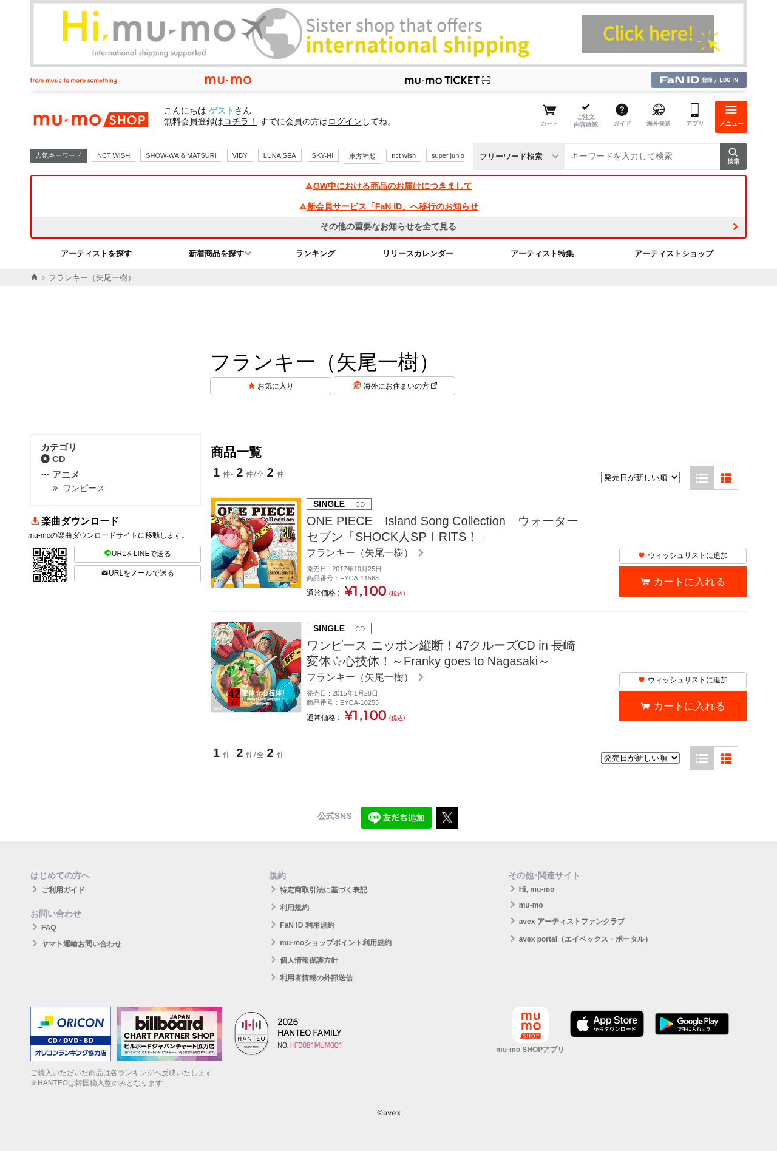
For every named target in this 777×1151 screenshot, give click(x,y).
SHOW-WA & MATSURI (181, 155)
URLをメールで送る (137, 573)
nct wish (404, 155)
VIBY (240, 155)
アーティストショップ (673, 253)
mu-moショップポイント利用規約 (336, 943)
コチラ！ (240, 121)
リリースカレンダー (417, 253)
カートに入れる (689, 582)
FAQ (48, 927)
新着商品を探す (216, 253)
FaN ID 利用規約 (307, 925)
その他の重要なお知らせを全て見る (388, 226)
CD (53, 458)
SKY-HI (323, 155)
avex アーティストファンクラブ (572, 921)
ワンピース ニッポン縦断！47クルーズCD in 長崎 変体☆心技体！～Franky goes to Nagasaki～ (443, 653)
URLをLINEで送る (138, 553)
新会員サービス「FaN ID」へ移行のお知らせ (388, 206)
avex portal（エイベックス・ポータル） (585, 939)
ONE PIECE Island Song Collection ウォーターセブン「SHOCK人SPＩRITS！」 (443, 528)
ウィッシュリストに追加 (683, 555)
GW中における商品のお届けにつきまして (388, 186)
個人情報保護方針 (309, 960)
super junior (449, 155)
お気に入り (275, 386)
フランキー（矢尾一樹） (361, 553)
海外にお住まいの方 (400, 386)
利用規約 (294, 907)
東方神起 (362, 156)
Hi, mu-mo (537, 889)
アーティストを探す (96, 253)
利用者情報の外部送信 (316, 978)
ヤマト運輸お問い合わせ (81, 944)
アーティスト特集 (542, 253)
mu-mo (531, 905)
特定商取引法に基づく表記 (323, 890)
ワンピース (84, 488)
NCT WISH (113, 155)
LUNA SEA (279, 155)
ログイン (345, 121)
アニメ (60, 474)
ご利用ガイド (63, 890)
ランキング (315, 253)
